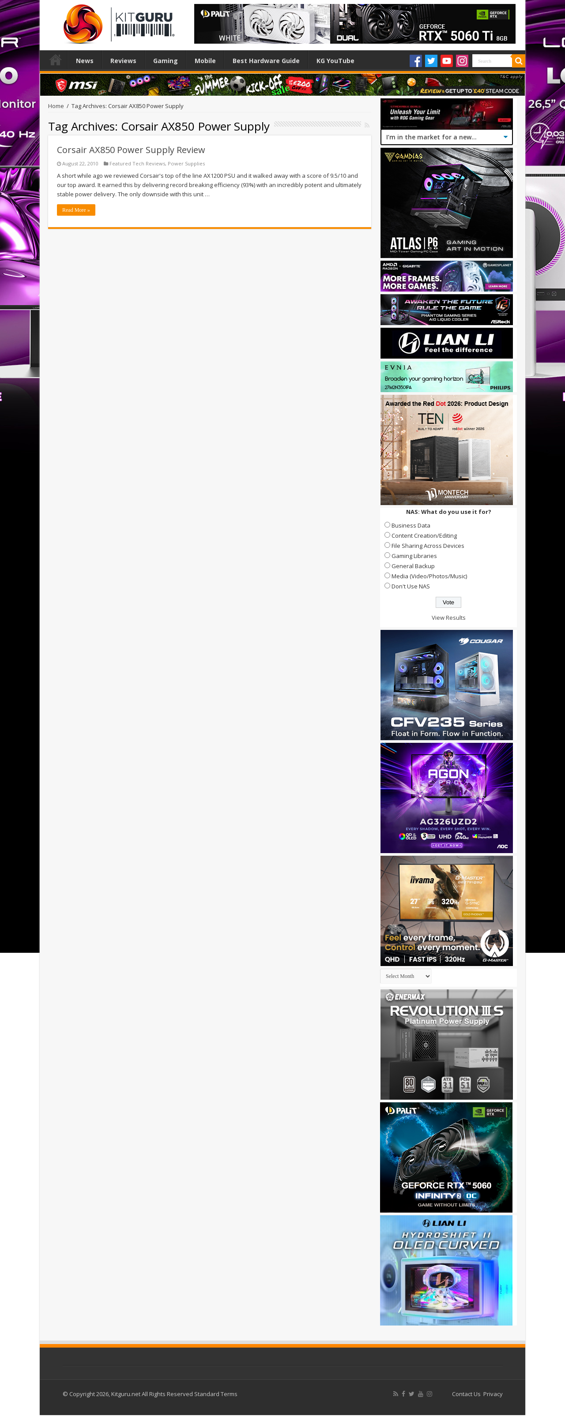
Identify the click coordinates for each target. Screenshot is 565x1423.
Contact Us (466, 1394)
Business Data (411, 525)
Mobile (205, 60)
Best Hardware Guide (266, 60)
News (85, 60)
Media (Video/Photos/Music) (429, 576)
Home (55, 59)
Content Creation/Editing (424, 535)
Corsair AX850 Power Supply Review (131, 150)
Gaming (165, 60)
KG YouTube (335, 60)
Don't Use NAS (411, 586)
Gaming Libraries (414, 556)
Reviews (123, 60)
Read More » (76, 210)
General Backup (413, 566)
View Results (449, 618)
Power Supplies (186, 163)
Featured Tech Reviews (137, 163)
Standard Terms (215, 1394)
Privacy (493, 1394)
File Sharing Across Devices (428, 546)
